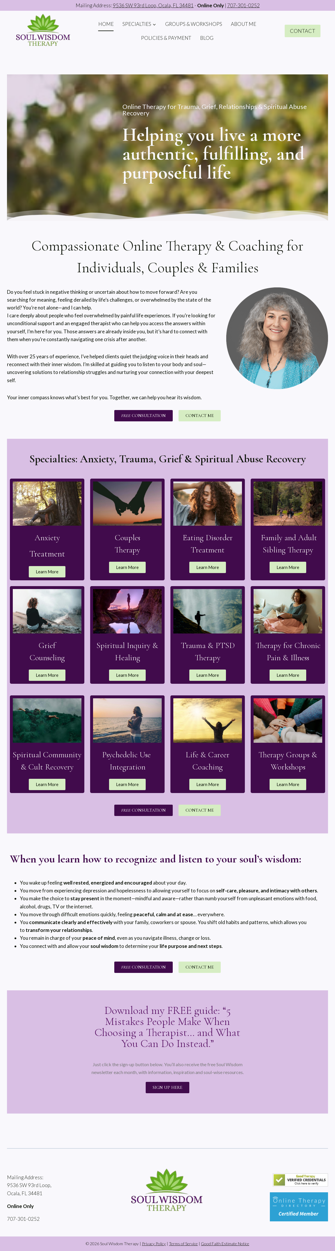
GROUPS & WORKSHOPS (193, 24)
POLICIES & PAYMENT (166, 38)
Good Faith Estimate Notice (225, 1243)
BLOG (206, 38)
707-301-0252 (243, 5)
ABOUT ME (243, 24)
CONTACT (302, 31)
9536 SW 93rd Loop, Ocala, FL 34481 (153, 5)
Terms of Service (183, 1243)
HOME (106, 24)
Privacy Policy (154, 1243)
